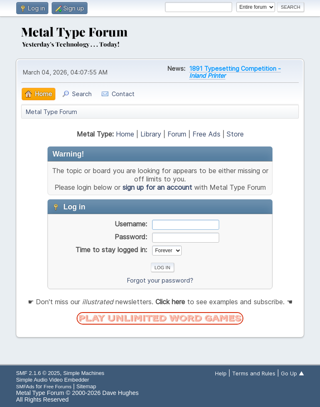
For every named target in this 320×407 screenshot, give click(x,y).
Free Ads (206, 134)
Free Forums (58, 386)
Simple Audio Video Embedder (52, 380)
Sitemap (86, 386)
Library (150, 134)
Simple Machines (84, 373)
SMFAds (25, 386)
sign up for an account (157, 187)
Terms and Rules (253, 373)
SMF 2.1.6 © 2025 (38, 373)
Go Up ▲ (292, 373)
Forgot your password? (160, 280)
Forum (177, 134)
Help (221, 373)
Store (235, 134)
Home (125, 134)
